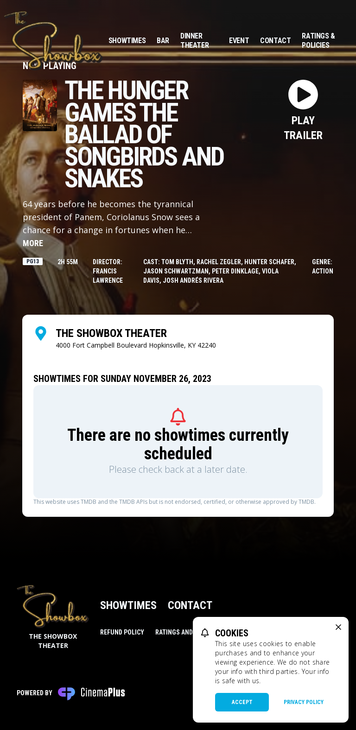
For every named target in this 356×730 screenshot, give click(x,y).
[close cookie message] (338, 627)
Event (239, 40)
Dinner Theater (194, 41)
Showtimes (127, 40)
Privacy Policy (304, 702)
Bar (163, 40)
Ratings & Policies (318, 41)
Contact (275, 40)
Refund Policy (122, 632)
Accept (242, 702)
